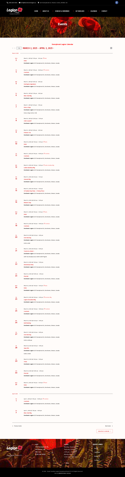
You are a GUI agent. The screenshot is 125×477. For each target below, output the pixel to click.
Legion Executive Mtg (30, 299)
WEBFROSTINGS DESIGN (65, 473)
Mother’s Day (27, 202)
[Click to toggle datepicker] (38, 48)
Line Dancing (27, 237)
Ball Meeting (27, 323)
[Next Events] (14, 48)
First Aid (26, 276)
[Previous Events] (12, 48)
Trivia (25, 361)
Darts (25, 60)
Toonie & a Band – (29, 251)
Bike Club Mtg (28, 96)
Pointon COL (27, 132)
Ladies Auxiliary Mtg (29, 167)
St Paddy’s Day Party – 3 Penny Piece (34, 191)
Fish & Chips (27, 107)
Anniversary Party (28, 264)
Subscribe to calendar (103, 431)
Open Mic (26, 348)
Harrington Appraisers (30, 84)
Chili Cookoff (27, 121)
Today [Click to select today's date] (19, 48)
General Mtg (27, 179)
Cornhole (26, 72)
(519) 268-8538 (13, 2)
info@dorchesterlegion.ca (28, 2)
